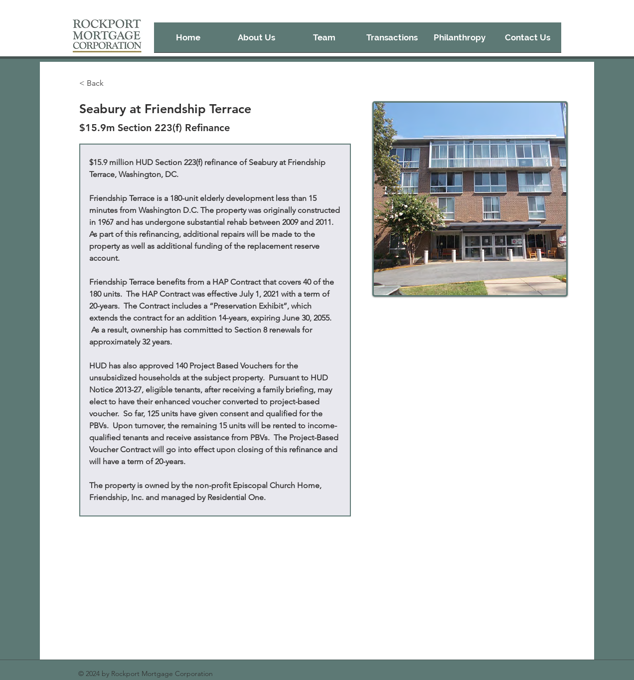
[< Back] (99, 83)
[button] (392, 40)
